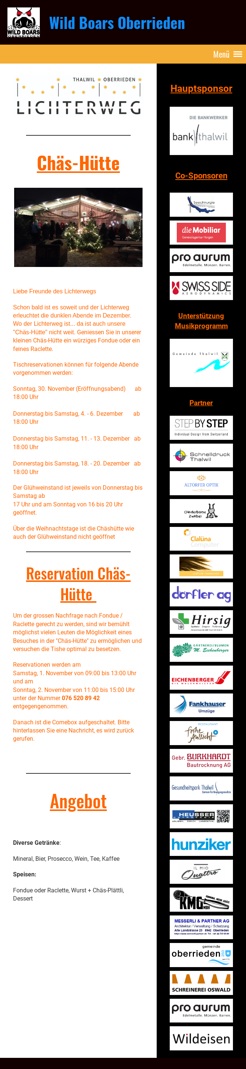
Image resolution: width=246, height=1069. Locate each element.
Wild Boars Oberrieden (117, 22)
